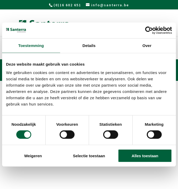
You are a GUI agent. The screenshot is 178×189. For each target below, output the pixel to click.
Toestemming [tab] (31, 45)
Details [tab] (89, 45)
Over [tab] (146, 45)
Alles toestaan (145, 155)
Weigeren (33, 155)
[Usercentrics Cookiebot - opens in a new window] (149, 30)
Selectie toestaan (89, 155)
